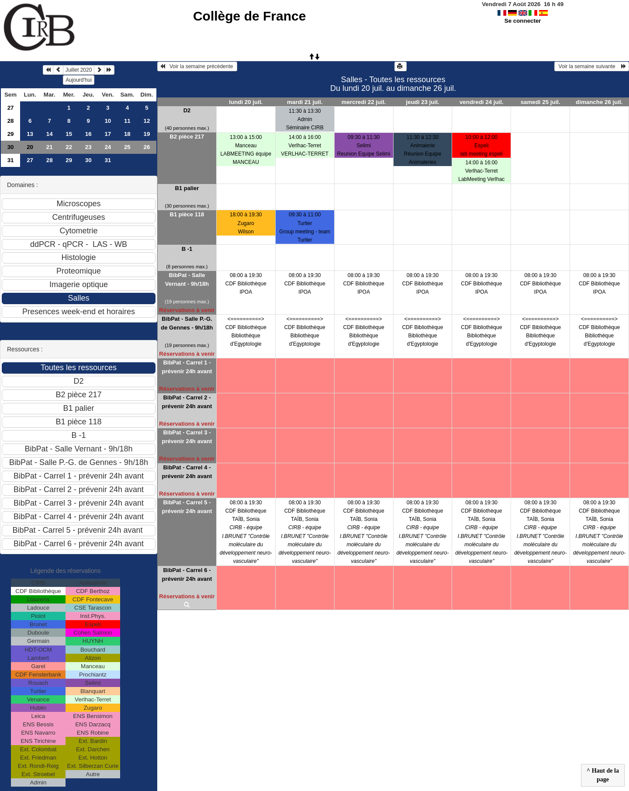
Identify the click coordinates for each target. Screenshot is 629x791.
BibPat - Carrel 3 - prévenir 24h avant (187, 436)
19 (146, 134)
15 (69, 134)
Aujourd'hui (79, 80)
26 (146, 147)
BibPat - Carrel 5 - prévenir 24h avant (187, 506)
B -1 (187, 249)
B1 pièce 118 (187, 214)
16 (88, 134)
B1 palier (187, 188)
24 (107, 147)
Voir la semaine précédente (197, 66)
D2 (187, 110)
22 (69, 147)
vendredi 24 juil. (482, 102)
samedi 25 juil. (540, 102)
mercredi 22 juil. (364, 102)
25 (127, 147)
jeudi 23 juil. (422, 102)
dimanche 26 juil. (599, 102)
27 (10, 107)
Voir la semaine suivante (591, 66)
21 (49, 147)
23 (88, 147)
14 (49, 134)
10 (107, 121)
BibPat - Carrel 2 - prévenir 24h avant (187, 401)
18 (127, 134)
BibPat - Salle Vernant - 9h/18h (187, 279)
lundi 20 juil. (246, 102)
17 (107, 134)
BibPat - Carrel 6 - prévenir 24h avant (187, 574)
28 (10, 121)
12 (146, 121)
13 (30, 134)
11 (127, 121)
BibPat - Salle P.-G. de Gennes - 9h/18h (187, 323)
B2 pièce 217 (187, 136)
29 (10, 134)
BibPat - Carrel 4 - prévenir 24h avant (187, 471)
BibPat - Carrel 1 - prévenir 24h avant (187, 367)
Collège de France (249, 16)
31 (10, 160)
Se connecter (523, 20)
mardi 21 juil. (304, 102)
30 (10, 147)
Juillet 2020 (79, 70)
